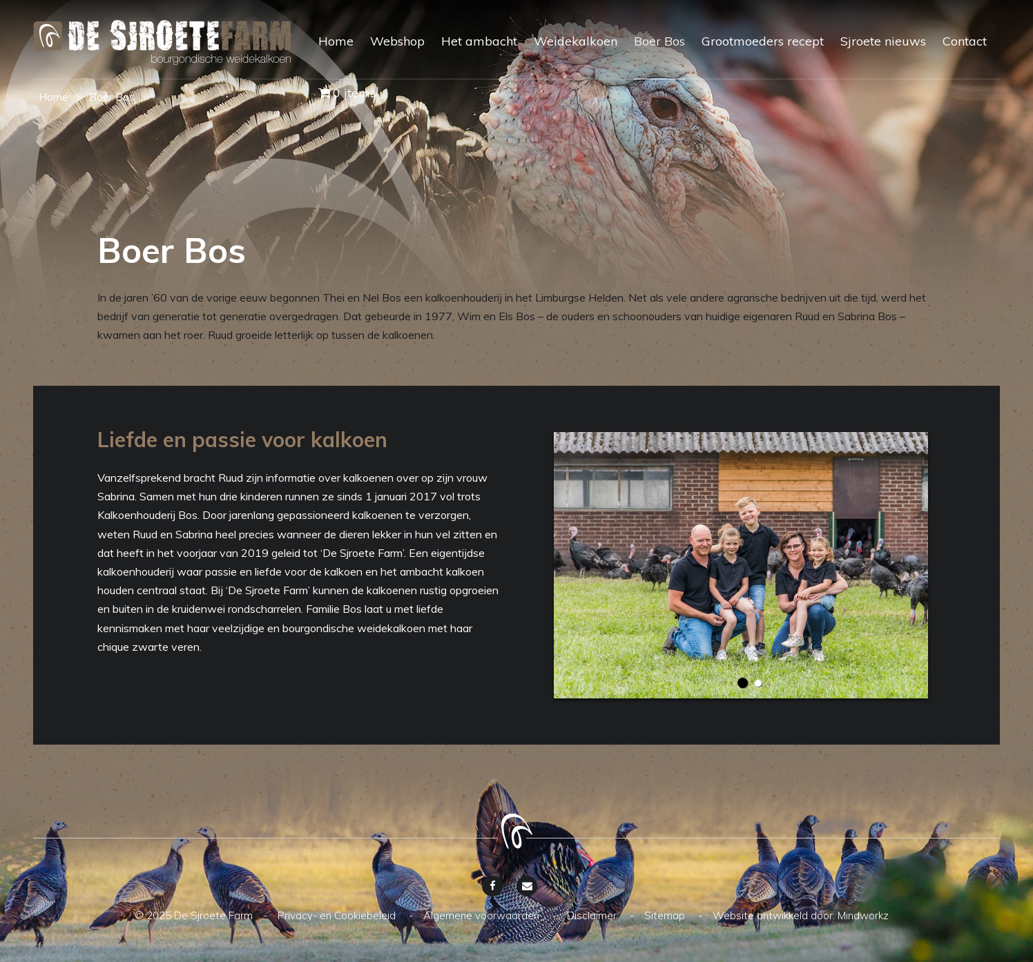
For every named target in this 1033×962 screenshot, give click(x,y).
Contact (965, 41)
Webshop (397, 41)
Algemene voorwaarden (482, 915)
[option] (741, 565)
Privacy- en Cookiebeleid (338, 915)
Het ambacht (479, 41)
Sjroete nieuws (883, 41)
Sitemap (666, 915)
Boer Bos (659, 41)
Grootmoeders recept (763, 41)
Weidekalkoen (575, 41)
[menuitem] (328, 53)
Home (336, 41)
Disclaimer (593, 915)
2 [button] (758, 683)
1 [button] (742, 683)
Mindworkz (863, 915)
